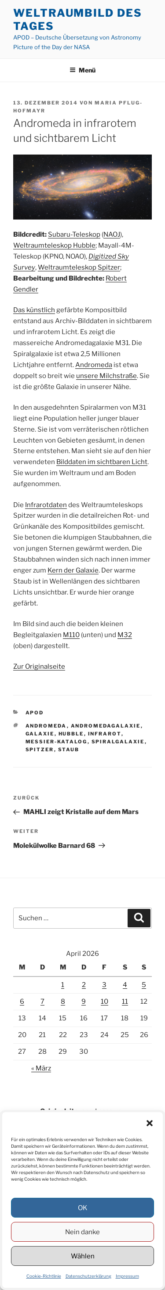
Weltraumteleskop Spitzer (79, 267)
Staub (69, 749)
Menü (82, 70)
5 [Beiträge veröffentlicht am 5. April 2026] (144, 985)
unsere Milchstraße (106, 376)
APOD (35, 713)
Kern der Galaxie (73, 570)
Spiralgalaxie (118, 742)
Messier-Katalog (57, 742)
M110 (71, 635)
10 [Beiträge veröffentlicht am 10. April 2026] (104, 1001)
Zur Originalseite (39, 666)
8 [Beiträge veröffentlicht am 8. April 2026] (63, 1001)
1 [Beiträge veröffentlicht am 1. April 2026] (62, 985)
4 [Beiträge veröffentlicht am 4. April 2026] (125, 985)
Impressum (127, 1276)
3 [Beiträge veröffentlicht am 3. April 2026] (104, 985)
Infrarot (104, 734)
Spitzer (40, 749)
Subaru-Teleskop (74, 234)
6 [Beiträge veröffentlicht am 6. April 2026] (22, 1001)
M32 (124, 635)
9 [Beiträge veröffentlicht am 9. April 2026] (83, 1001)
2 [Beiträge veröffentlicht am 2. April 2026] (84, 985)
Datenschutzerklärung (88, 1276)
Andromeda (93, 365)
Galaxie (40, 734)
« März (41, 1068)
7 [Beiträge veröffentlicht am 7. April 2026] (42, 1001)
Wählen (83, 1256)
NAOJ (111, 234)
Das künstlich (34, 310)
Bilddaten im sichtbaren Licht (101, 462)
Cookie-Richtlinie (43, 1276)
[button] (149, 1123)
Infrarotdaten (46, 505)
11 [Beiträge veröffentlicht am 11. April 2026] (125, 1001)
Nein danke (82, 1232)
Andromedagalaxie (106, 726)
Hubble (71, 734)
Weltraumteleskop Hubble (54, 245)
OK (83, 1208)
